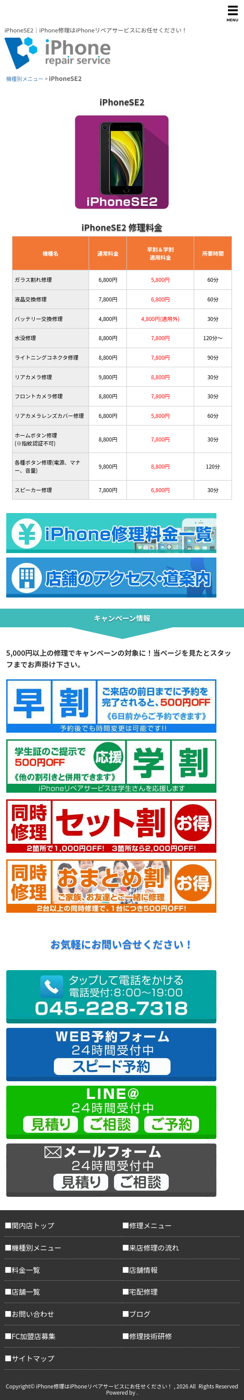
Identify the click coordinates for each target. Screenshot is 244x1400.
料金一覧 (26, 1269)
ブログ (139, 1313)
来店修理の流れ (154, 1247)
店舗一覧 (26, 1291)
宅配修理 (143, 1291)
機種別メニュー (36, 1247)
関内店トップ (33, 1225)
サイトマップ (33, 1358)
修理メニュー (150, 1225)
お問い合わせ (33, 1313)
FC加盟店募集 (34, 1336)
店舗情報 (143, 1269)
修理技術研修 (150, 1336)
